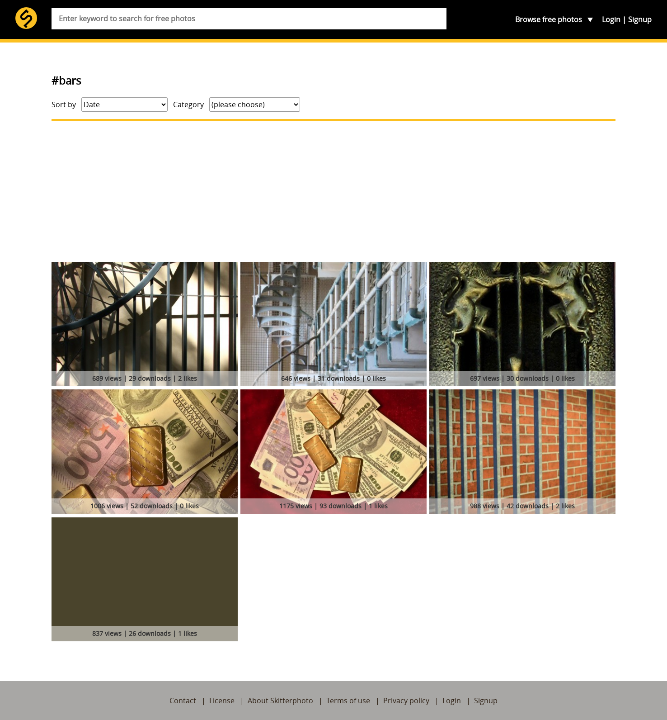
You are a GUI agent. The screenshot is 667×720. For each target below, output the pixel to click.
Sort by (64, 104)
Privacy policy (406, 701)
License (222, 701)
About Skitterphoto (280, 701)
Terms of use (348, 701)
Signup (640, 19)
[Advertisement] (333, 191)
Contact (182, 701)
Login (611, 19)
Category (188, 104)
